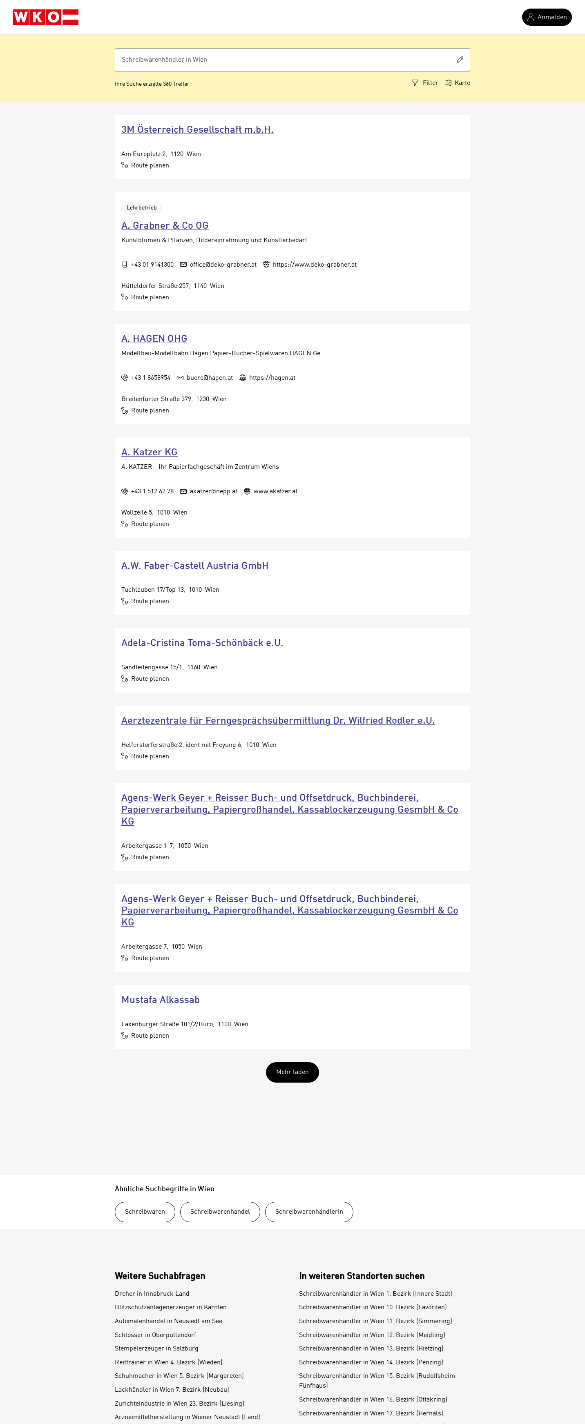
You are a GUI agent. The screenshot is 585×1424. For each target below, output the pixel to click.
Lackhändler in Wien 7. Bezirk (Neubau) (172, 1390)
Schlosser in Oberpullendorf (155, 1335)
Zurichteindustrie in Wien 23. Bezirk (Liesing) (179, 1404)
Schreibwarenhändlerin (309, 1212)
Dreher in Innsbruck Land (152, 1294)
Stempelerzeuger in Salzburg (157, 1349)
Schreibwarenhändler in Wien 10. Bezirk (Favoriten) (373, 1307)
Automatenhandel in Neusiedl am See (168, 1321)
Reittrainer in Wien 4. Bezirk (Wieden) (169, 1362)
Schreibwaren (145, 1212)
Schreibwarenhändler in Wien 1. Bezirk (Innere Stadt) (375, 1294)
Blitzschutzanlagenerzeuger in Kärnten (171, 1307)
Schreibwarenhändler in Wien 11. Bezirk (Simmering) (375, 1321)
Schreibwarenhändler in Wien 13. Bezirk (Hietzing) (371, 1349)
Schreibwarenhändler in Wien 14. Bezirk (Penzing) (371, 1362)
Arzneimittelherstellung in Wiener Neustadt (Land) (187, 1417)
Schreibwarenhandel (220, 1212)
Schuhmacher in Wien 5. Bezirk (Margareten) (179, 1376)
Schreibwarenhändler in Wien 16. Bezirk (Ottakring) (373, 1400)
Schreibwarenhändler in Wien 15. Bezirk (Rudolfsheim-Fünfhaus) (378, 1381)
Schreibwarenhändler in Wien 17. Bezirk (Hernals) (371, 1414)
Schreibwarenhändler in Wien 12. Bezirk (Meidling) (372, 1335)
